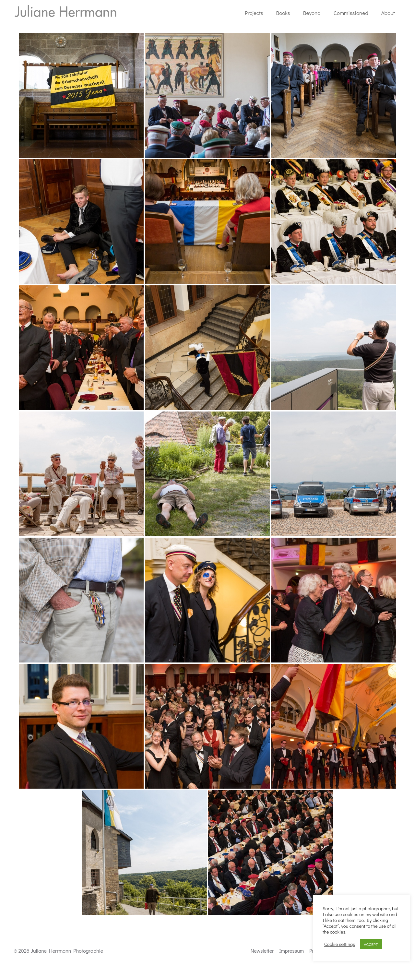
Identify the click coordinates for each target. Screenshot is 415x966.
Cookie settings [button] (339, 944)
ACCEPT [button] (371, 944)
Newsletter (262, 950)
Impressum (291, 950)
